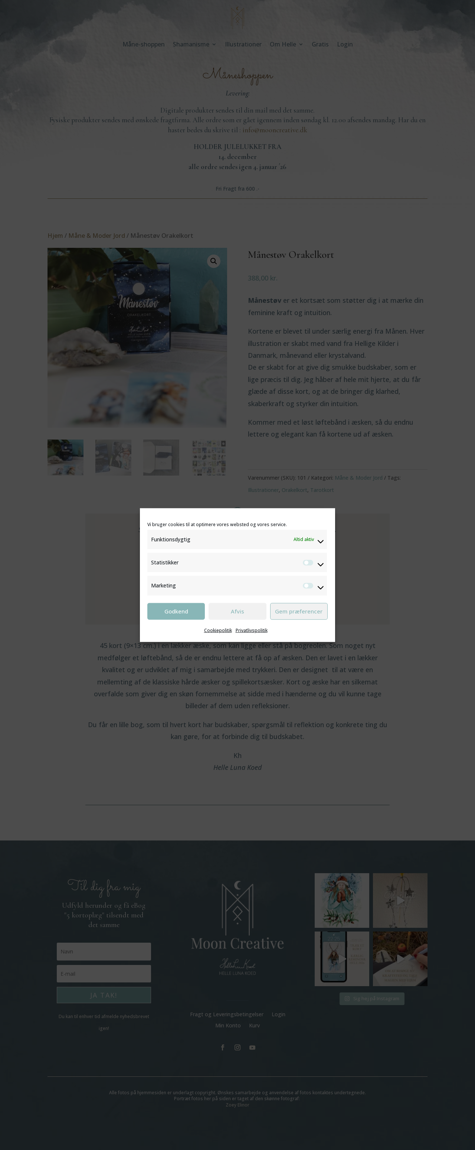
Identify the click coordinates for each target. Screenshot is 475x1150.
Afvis (237, 611)
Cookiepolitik (218, 630)
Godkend (176, 611)
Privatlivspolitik (252, 630)
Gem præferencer (298, 611)
